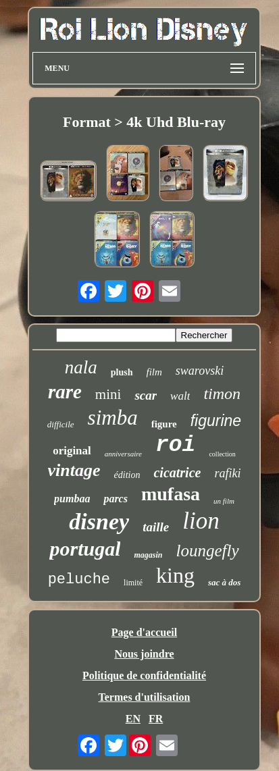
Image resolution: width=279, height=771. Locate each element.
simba (113, 417)
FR (156, 718)
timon (221, 393)
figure (164, 424)
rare (65, 391)
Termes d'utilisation (145, 697)
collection (222, 454)
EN (133, 718)
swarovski (200, 370)
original (72, 450)
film (154, 372)
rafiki (227, 473)
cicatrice (177, 472)
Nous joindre (144, 654)
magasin (148, 555)
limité (133, 582)
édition (127, 475)
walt (180, 396)
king (175, 575)
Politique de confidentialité (144, 675)
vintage (74, 470)
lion (200, 521)
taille (156, 527)
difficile (60, 424)
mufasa (170, 493)
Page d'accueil (144, 632)
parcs (115, 498)
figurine (216, 420)
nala (81, 367)
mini (108, 394)
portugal (84, 548)
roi (175, 445)
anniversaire (123, 454)
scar (145, 395)
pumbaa (72, 498)
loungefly (207, 550)
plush (122, 372)
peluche (79, 579)
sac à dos (224, 582)
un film (223, 501)
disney (99, 521)
